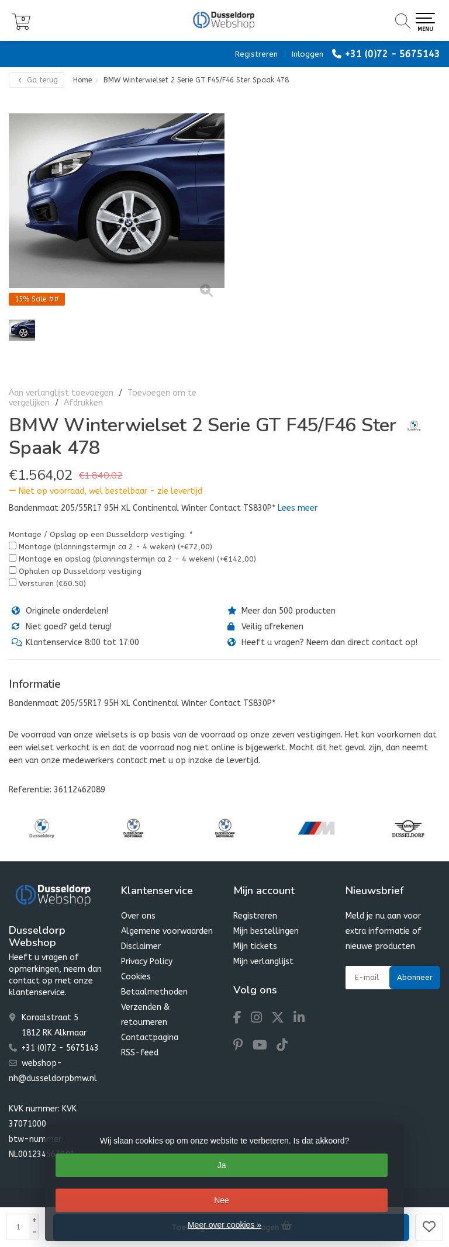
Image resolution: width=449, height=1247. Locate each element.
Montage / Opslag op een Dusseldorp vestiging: (100, 534)
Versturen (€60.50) (52, 583)
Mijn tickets (255, 946)
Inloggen (307, 54)
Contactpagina (149, 1037)
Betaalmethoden (154, 992)
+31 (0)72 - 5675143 (392, 54)
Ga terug (36, 80)
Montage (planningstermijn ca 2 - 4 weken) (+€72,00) (115, 546)
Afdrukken (83, 403)
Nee (221, 1200)
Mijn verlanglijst (263, 962)
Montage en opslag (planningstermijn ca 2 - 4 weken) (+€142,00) (137, 559)
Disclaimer (141, 946)
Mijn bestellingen (266, 931)
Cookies (136, 977)
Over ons (138, 916)
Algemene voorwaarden (167, 931)
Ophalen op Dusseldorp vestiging (80, 571)
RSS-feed (139, 1053)
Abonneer (415, 977)
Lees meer (297, 508)
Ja (221, 1165)
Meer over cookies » (224, 1224)
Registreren (256, 54)
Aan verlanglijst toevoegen (61, 393)
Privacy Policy (146, 962)
